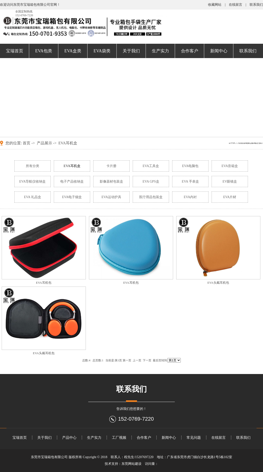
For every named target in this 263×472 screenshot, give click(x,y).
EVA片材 (229, 197)
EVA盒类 (72, 51)
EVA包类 (43, 51)
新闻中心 (218, 51)
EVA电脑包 (190, 166)
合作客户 (189, 51)
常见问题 (193, 437)
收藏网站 (214, 4)
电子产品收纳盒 (72, 181)
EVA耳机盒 (67, 143)
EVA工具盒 (151, 166)
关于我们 (131, 51)
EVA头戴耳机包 (218, 282)
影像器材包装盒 (111, 181)
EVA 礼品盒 (32, 197)
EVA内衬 (190, 197)
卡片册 (111, 166)
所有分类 (32, 166)
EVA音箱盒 (230, 166)
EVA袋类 (101, 51)
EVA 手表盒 (190, 181)
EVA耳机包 (43, 282)
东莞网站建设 (131, 464)
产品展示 (44, 143)
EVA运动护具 (111, 197)
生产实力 (160, 51)
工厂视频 (119, 437)
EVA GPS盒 (150, 181)
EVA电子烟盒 (72, 197)
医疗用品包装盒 (151, 197)
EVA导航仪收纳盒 (32, 181)
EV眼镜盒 (230, 181)
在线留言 (235, 4)
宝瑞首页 (14, 51)
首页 (26, 143)
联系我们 (256, 4)
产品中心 (69, 437)
